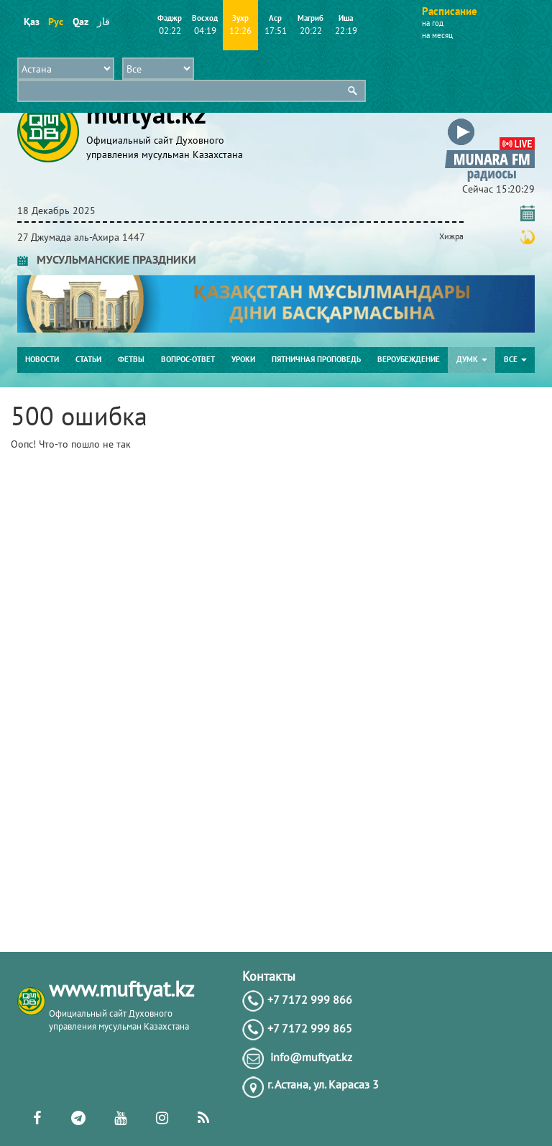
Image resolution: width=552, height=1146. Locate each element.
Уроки (243, 359)
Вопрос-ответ (188, 359)
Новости (42, 359)
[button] (490, 121)
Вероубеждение (408, 359)
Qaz (80, 21)
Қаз (31, 21)
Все (515, 359)
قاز (103, 21)
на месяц (437, 35)
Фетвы (131, 359)
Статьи (88, 359)
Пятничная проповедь (316, 359)
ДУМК (471, 359)
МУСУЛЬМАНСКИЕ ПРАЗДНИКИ (106, 259)
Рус (55, 21)
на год (432, 23)
